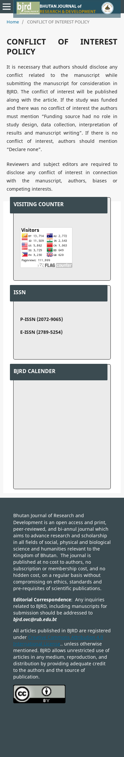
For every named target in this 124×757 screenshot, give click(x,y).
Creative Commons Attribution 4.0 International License (58, 640)
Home (13, 22)
